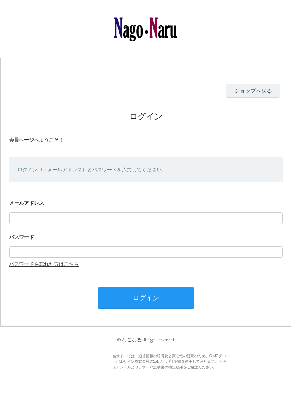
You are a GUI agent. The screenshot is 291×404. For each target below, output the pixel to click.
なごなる (132, 339)
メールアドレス (26, 203)
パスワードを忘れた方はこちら (44, 263)
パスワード (21, 236)
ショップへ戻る (253, 90)
